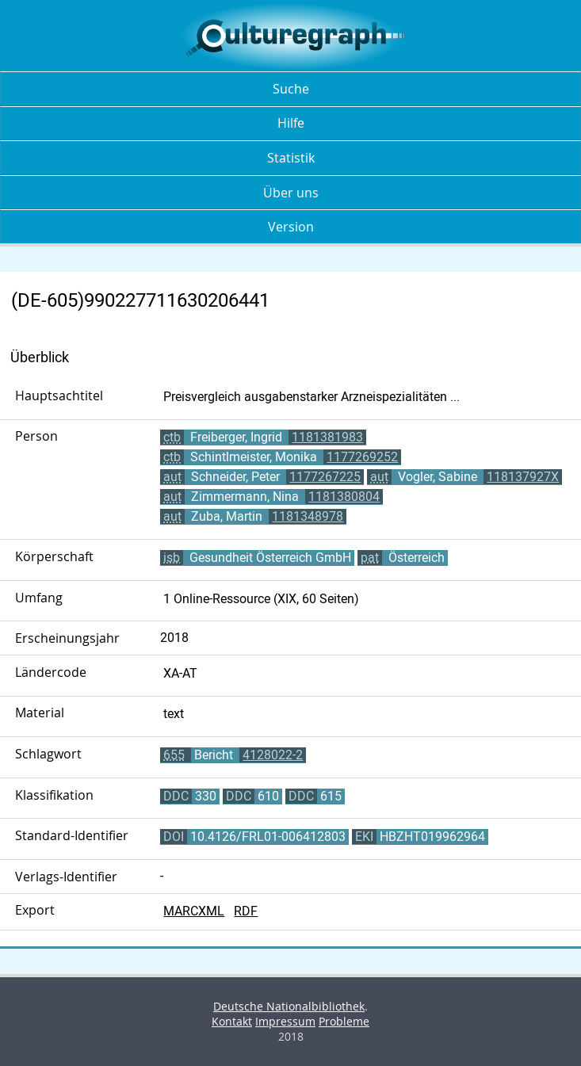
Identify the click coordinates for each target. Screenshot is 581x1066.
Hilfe (290, 123)
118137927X (523, 476)
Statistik (291, 157)
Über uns (291, 192)
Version (291, 226)
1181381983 (327, 437)
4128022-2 (273, 754)
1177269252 (362, 456)
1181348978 (307, 516)
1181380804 (344, 496)
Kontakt (232, 1021)
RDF (246, 911)
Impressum (285, 1021)
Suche (291, 88)
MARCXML (193, 911)
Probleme (344, 1021)
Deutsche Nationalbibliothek (289, 1006)
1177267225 (325, 476)
